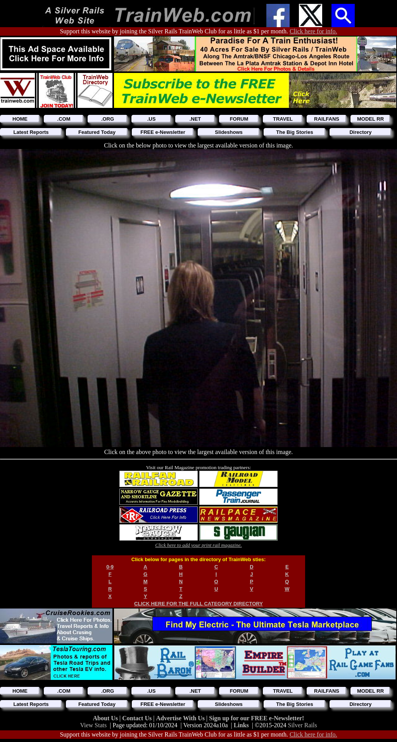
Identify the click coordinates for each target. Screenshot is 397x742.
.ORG (107, 119)
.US (151, 119)
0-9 (110, 567)
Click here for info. (313, 31)
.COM (64, 119)
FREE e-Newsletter (162, 132)
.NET (195, 119)
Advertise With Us (181, 718)
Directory (360, 132)
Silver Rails (302, 725)
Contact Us (137, 718)
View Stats (93, 725)
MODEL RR (370, 119)
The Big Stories (294, 132)
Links (241, 725)
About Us (106, 718)
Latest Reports (30, 132)
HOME (20, 119)
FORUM (239, 119)
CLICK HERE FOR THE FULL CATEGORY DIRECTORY (198, 604)
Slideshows (229, 132)
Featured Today (97, 132)
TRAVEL (283, 119)
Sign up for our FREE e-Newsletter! (256, 718)
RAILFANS (326, 119)
